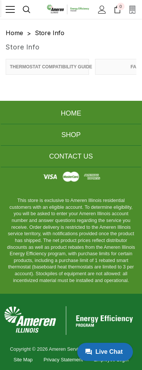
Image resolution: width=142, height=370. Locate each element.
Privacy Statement (63, 359)
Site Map (23, 359)
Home (71, 113)
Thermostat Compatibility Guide (49, 66)
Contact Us (71, 156)
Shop (71, 135)
